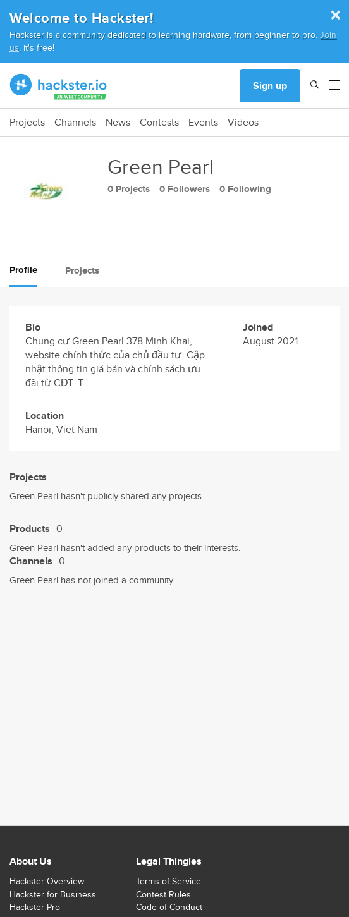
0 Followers (184, 189)
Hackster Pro (34, 907)
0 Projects (128, 189)
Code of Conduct (169, 907)
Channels (75, 123)
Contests (159, 123)
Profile (23, 270)
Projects (27, 123)
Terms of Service (168, 881)
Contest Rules (163, 894)
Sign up (270, 85)
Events (203, 123)
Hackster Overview (46, 881)
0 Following (245, 189)
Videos (243, 123)
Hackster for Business (52, 894)
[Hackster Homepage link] (58, 86)
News (118, 123)
